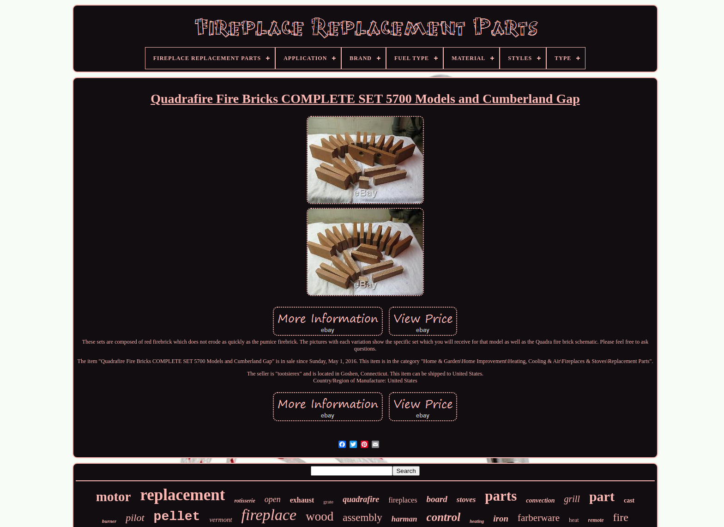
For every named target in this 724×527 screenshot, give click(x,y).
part (602, 496)
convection (540, 500)
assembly (362, 517)
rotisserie (244, 500)
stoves (466, 499)
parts (501, 496)
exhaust (302, 500)
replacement (182, 495)
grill (571, 499)
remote (596, 520)
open (273, 499)
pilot (135, 517)
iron (500, 518)
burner (109, 521)
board (436, 499)
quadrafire (361, 499)
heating (477, 521)
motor (113, 496)
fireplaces (402, 500)
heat (574, 519)
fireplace (269, 514)
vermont (220, 519)
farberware (539, 517)
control (444, 517)
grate (328, 501)
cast (629, 500)
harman (404, 519)
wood (319, 516)
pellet (177, 516)
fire (620, 517)
